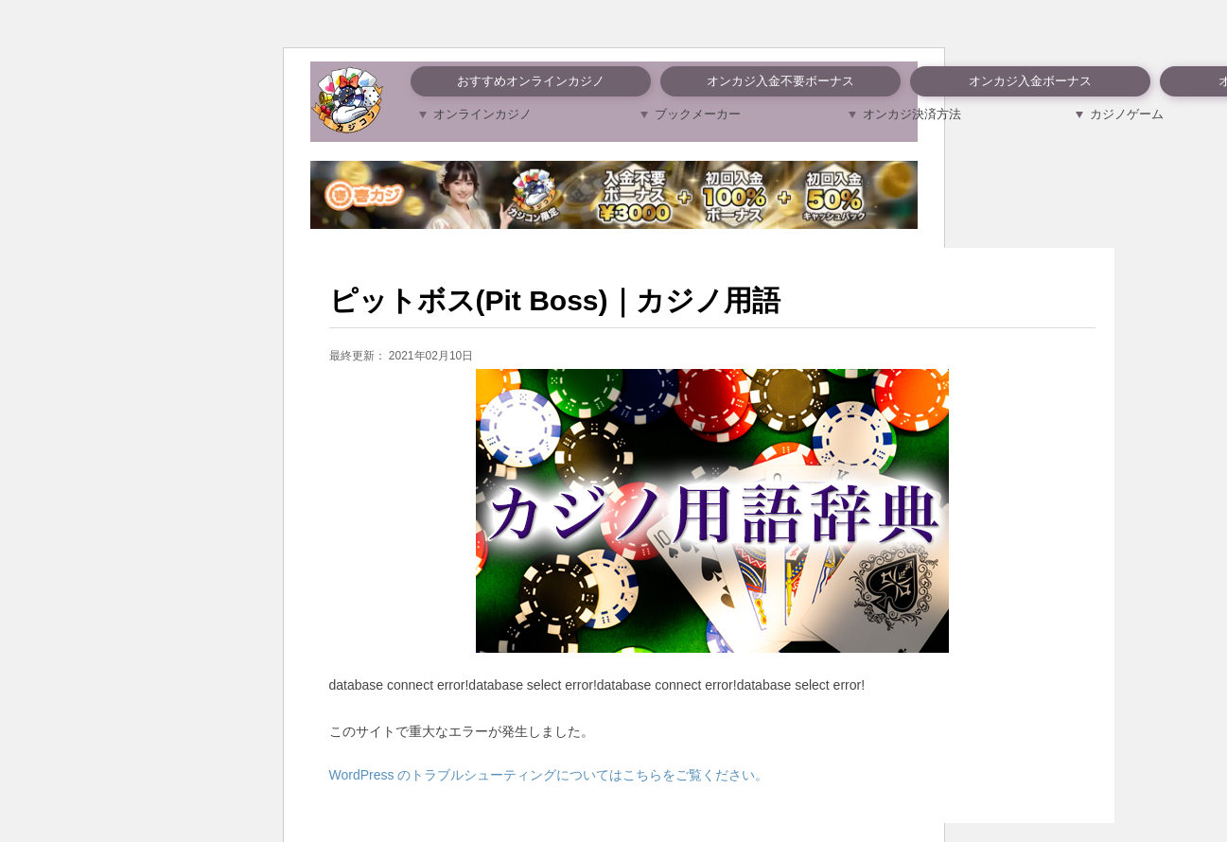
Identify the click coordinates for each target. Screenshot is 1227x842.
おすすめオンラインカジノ (531, 81)
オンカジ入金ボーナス (1030, 81)
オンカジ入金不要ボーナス (780, 81)
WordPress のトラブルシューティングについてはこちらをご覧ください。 (549, 774)
